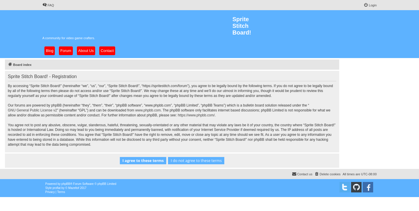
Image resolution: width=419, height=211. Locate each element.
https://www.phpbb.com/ (196, 115)
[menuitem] (48, 5)
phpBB (66, 183)
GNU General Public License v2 (32, 110)
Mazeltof (73, 188)
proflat (57, 188)
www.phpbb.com (148, 110)
